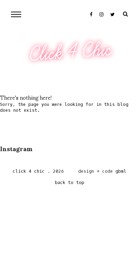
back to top (69, 182)
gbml (120, 171)
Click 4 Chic (70, 52)
